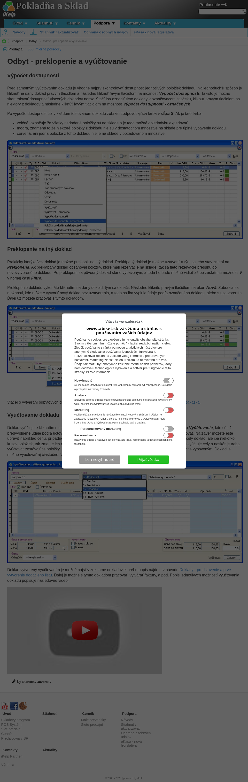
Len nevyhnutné (99, 459)
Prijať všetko (148, 459)
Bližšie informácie (98, 372)
